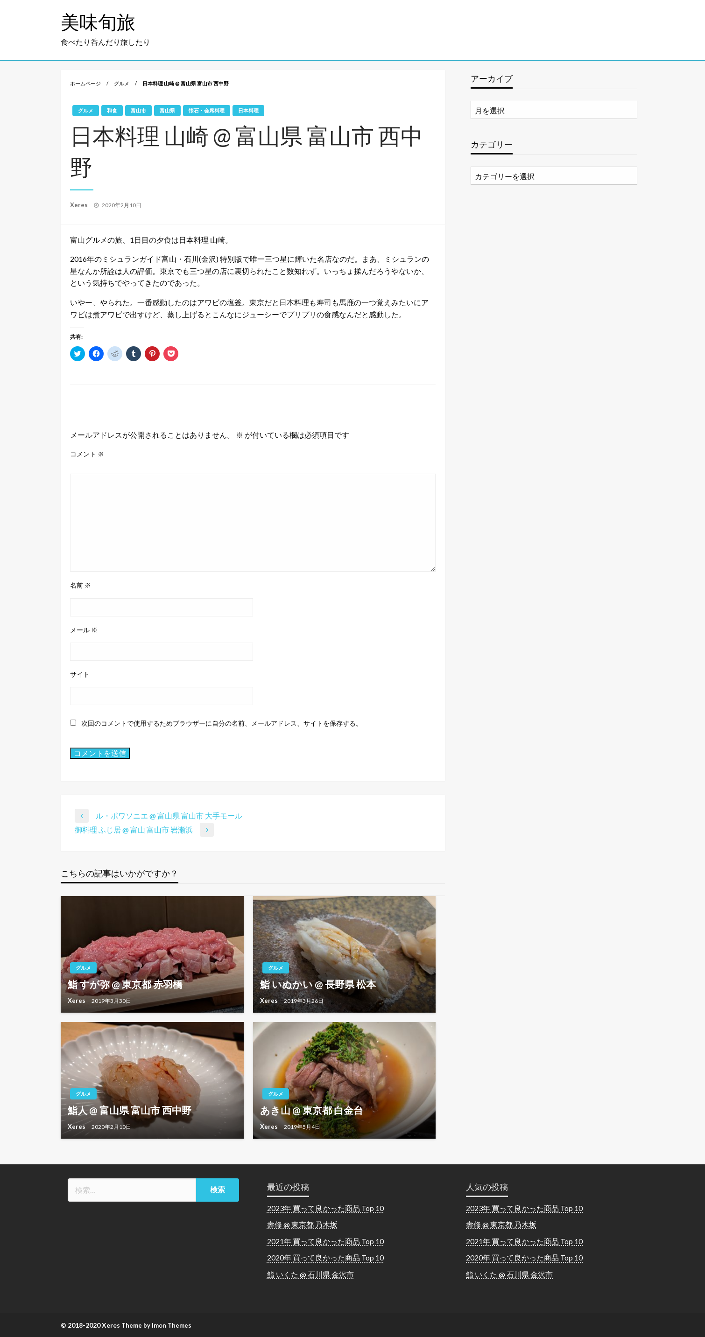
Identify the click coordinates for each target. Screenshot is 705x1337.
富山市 (138, 110)
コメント (87, 454)
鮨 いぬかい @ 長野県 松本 (318, 984)
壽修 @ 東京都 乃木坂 (302, 1224)
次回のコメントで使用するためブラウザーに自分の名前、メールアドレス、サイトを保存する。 (221, 723)
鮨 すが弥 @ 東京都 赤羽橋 (125, 984)
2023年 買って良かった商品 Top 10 (325, 1208)
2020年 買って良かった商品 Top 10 (325, 1257)
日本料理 (248, 110)
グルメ (121, 83)
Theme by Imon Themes (156, 1325)
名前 (80, 585)
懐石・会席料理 (207, 110)
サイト (80, 674)
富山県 (167, 110)
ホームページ (85, 83)
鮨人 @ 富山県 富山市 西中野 (129, 1110)
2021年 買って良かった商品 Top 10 (325, 1241)
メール (84, 630)
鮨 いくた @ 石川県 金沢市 (310, 1274)
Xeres (79, 205)
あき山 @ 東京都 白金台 (311, 1110)
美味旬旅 (98, 22)
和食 (112, 110)
